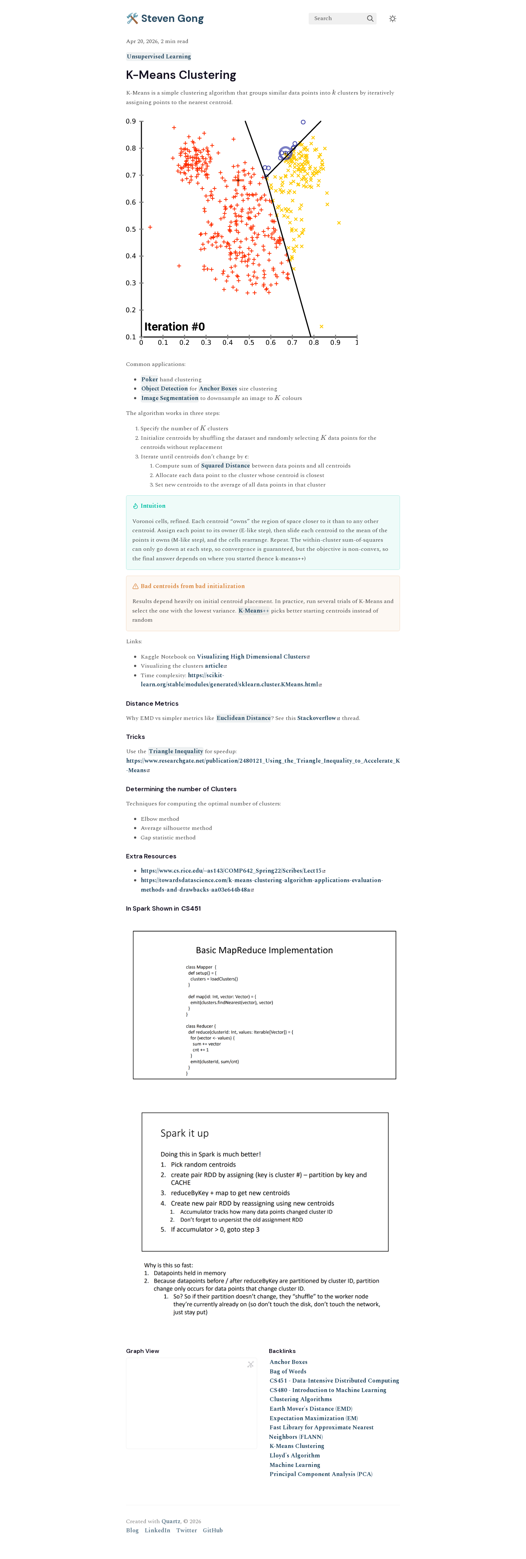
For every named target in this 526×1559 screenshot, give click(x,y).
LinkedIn (157, 1530)
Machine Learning (295, 1465)
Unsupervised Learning (159, 56)
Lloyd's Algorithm (295, 1455)
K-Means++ (254, 610)
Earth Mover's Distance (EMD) (311, 1408)
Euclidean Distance (244, 718)
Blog (132, 1530)
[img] (370, 18)
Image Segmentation (169, 398)
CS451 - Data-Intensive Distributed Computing (334, 1380)
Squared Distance (225, 465)
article (216, 666)
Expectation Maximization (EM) (314, 1418)
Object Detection (164, 388)
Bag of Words (288, 1371)
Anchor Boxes (218, 388)
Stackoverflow (318, 718)
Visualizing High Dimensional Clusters (253, 656)
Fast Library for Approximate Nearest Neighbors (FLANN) (321, 1432)
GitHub (213, 1530)
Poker (149, 379)
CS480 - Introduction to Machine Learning (328, 1390)
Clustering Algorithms (301, 1399)
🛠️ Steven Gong (165, 18)
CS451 (191, 908)
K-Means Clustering (297, 1446)
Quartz (170, 1521)
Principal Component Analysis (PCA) (321, 1474)
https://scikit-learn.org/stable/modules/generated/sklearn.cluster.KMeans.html (231, 680)
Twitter (186, 1530)
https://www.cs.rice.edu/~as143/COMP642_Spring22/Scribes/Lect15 (233, 870)
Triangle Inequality (176, 751)
